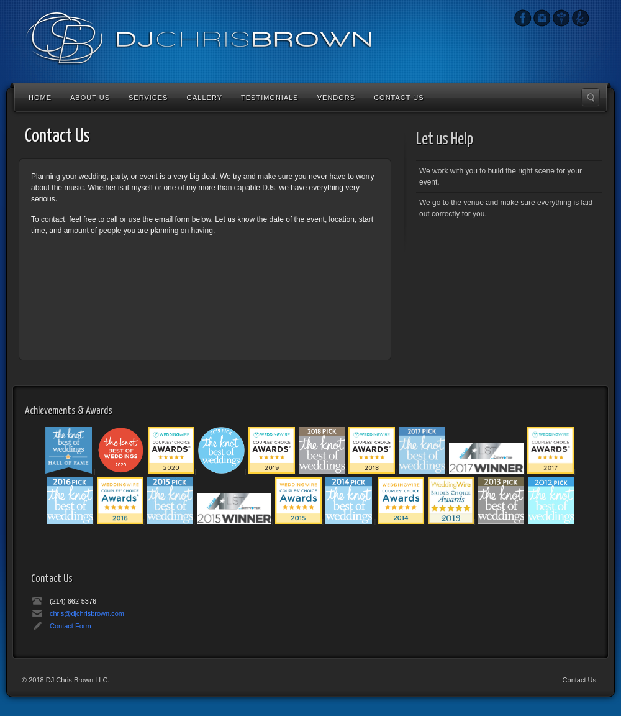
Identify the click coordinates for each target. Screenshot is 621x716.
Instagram (523, 18)
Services (148, 97)
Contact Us (399, 97)
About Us (90, 97)
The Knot (580, 18)
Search (590, 97)
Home (40, 97)
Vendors (336, 97)
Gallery (204, 97)
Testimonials (270, 97)
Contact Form (70, 626)
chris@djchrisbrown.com (87, 613)
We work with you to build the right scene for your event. (500, 176)
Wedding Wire (561, 18)
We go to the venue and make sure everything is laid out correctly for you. (505, 208)
